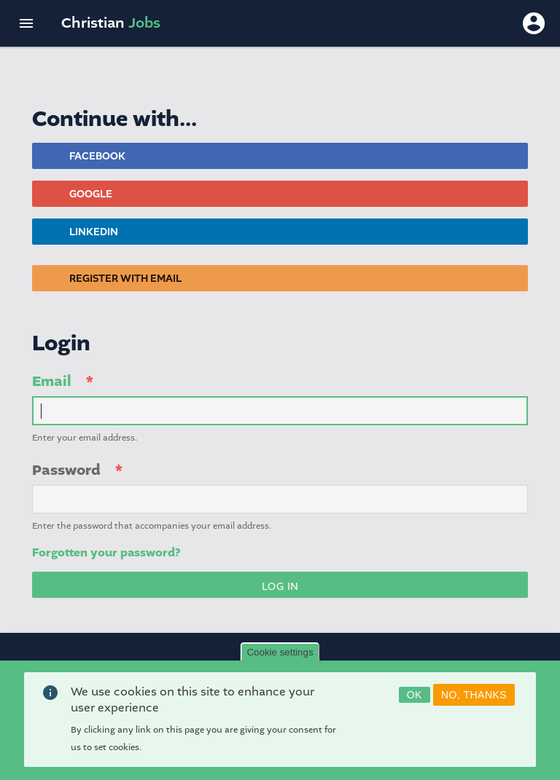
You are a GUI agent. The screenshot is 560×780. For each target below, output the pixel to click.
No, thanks (474, 700)
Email (51, 381)
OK (414, 700)
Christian (110, 23)
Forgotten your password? (106, 553)
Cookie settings (279, 658)
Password (66, 470)
